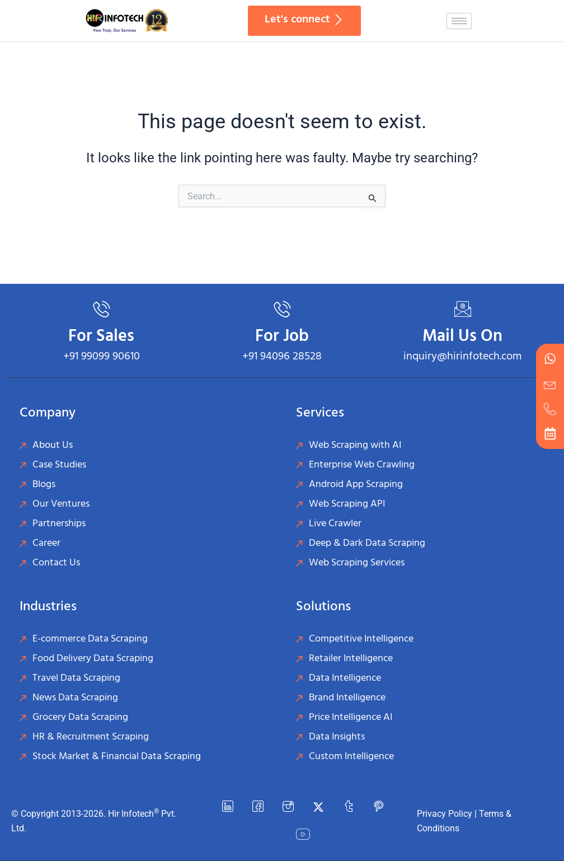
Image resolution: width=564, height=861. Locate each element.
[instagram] (288, 807)
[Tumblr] (348, 807)
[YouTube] (303, 835)
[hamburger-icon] (459, 21)
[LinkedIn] (227, 807)
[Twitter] (318, 807)
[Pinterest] (378, 807)
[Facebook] (258, 807)
